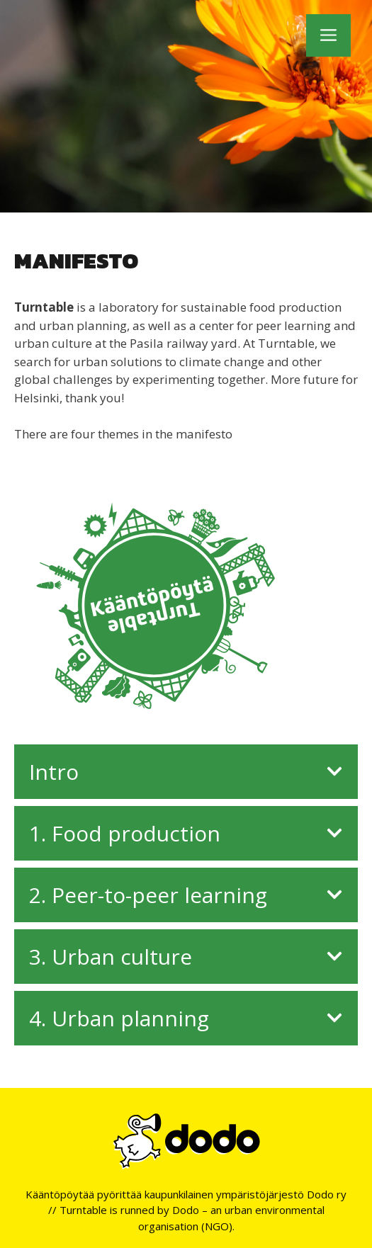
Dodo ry (326, 1194)
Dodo (185, 1210)
